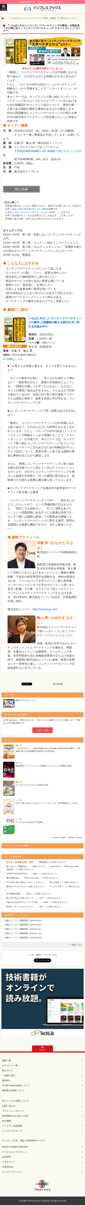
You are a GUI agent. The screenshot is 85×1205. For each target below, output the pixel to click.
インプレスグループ (12, 1131)
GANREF (6, 1157)
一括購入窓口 (9, 1075)
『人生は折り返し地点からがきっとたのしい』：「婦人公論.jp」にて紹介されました (41, 882)
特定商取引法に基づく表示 (15, 1116)
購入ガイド (7, 1070)
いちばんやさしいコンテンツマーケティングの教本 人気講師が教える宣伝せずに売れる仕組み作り (55, 322)
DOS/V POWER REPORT (15, 1147)
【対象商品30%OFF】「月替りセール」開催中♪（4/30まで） (42, 2)
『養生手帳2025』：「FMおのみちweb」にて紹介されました (31, 878)
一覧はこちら (76, 945)
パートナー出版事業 (12, 1126)
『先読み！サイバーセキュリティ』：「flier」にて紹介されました (33, 906)
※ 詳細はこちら (13, 358)
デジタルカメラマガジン (14, 1152)
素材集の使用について (13, 1090)
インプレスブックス (12, 1172)
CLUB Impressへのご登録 (33, 209)
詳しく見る (44, 730)
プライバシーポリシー (13, 1111)
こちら (24, 206)
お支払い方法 (12, 212)
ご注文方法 (64, 212)
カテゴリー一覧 (10, 1065)
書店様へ (6, 1080)
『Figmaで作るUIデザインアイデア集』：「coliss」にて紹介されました (36, 902)
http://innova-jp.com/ (45, 609)
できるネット (9, 1162)
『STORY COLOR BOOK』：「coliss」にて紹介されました (30, 873)
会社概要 (6, 1121)
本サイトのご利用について (15, 1101)
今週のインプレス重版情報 (16, 920)
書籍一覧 (6, 1060)
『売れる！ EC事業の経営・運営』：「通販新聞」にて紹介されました (35, 862)
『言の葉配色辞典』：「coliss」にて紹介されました (27, 894)
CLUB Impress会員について (16, 1085)
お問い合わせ (9, 1106)
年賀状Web (7, 1167)
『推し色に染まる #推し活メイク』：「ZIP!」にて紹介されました (33, 898)
